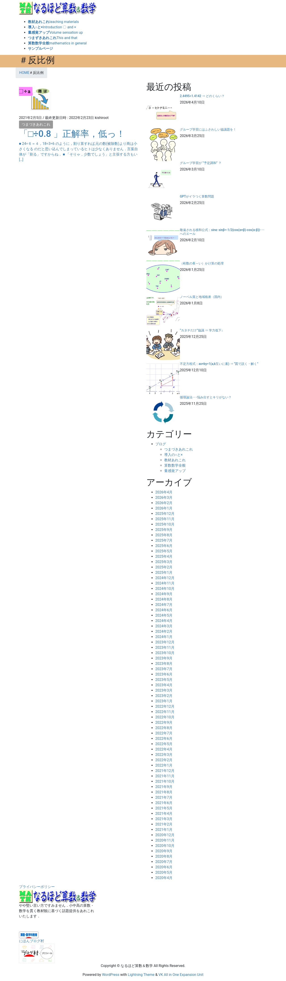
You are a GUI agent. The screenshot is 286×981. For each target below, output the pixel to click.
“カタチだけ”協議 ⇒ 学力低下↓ (201, 330)
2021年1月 (163, 829)
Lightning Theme (141, 975)
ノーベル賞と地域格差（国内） (202, 297)
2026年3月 (163, 497)
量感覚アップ (175, 471)
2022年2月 (163, 760)
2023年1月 (163, 701)
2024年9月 (163, 594)
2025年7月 (163, 540)
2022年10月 (165, 717)
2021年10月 (165, 781)
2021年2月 (163, 824)
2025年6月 (163, 546)
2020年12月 (165, 835)
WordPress (110, 975)
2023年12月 (165, 642)
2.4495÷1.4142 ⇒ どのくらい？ (202, 96)
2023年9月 (163, 658)
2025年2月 (163, 567)
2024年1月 (163, 637)
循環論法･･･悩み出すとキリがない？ (205, 397)
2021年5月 (163, 808)
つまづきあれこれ (36, 124)
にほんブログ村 (31, 941)
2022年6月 (163, 738)
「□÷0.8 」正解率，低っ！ (76, 134)
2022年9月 (163, 722)
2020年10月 (165, 846)
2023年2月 (163, 696)
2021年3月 (163, 819)
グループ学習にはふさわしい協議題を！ (208, 129)
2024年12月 (165, 578)
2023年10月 (165, 653)
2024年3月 (163, 626)
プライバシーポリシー (37, 887)
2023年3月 (163, 690)
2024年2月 (163, 631)
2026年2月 (163, 503)
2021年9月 (163, 787)
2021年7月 (163, 797)
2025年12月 (165, 513)
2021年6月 (163, 803)
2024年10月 (165, 588)
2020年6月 (163, 867)
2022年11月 (165, 712)
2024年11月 (165, 583)
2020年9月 (163, 851)
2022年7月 (163, 733)
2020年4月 (163, 878)
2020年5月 (163, 872)
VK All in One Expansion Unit (180, 975)
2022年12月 (165, 706)
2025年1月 (163, 572)
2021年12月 (165, 771)
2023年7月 (163, 669)
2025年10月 (165, 524)
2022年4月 (163, 749)
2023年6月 (163, 674)
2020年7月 (163, 862)
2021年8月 (163, 792)
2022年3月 (163, 754)
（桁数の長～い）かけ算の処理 (202, 263)
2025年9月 (163, 530)
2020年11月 (165, 840)
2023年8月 (163, 663)
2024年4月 (163, 621)
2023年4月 (163, 685)
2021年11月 (165, 776)
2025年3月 (163, 562)
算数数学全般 (175, 465)
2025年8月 (163, 535)
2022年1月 (163, 765)
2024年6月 (163, 610)
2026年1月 (163, 508)
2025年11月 (165, 519)
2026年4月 (163, 492)
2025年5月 (163, 551)
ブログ (160, 444)
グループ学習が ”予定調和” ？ (200, 163)
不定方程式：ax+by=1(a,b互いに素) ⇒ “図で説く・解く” (219, 364)
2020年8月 (163, 856)
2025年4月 (163, 556)
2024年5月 (163, 615)
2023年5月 (163, 680)
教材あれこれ (175, 460)
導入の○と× (173, 455)
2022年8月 (163, 728)
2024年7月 (163, 605)
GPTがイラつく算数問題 (197, 196)
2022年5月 (163, 744)
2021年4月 (163, 813)
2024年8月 (163, 599)
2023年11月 (165, 647)
